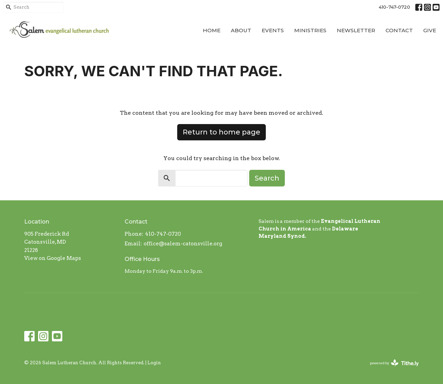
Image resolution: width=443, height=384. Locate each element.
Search (267, 178)
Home (211, 30)
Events (273, 30)
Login (154, 362)
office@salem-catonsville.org (183, 244)
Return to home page (221, 132)
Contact (399, 30)
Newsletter (356, 30)
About (241, 30)
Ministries (310, 30)
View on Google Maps (52, 258)
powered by (394, 363)
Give (429, 30)
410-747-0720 (394, 7)
